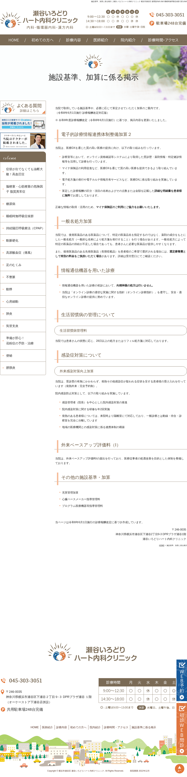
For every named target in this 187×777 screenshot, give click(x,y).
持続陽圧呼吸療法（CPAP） (25, 228)
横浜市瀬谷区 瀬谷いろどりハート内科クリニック (81, 771)
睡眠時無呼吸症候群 (20, 216)
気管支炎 (12, 326)
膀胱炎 (10, 367)
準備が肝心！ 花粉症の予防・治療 (20, 340)
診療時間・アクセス (116, 727)
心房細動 (12, 301)
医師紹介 (47, 727)
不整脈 (10, 277)
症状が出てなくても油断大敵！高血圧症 (24, 171)
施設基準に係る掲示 (144, 727)
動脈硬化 (12, 240)
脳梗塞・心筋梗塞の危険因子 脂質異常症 (24, 189)
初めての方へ (78, 727)
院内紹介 (95, 727)
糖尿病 (10, 204)
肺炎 (9, 313)
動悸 (9, 289)
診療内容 (61, 727)
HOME (35, 727)
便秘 (9, 355)
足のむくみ (13, 265)
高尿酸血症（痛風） (20, 252)
